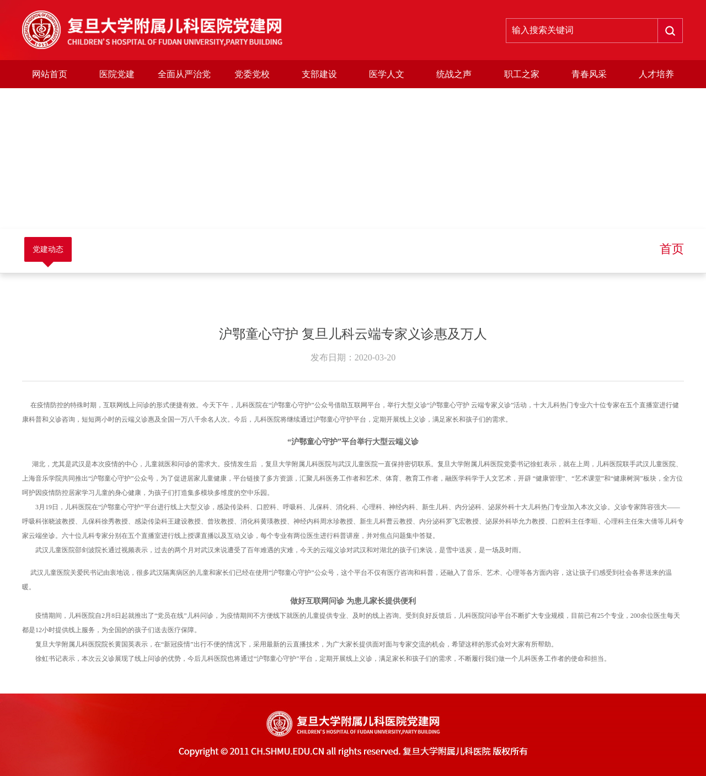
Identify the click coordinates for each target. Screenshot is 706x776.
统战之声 (454, 74)
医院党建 (117, 74)
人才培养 (656, 74)
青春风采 (589, 74)
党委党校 (252, 74)
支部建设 (319, 74)
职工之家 (521, 74)
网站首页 (49, 74)
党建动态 (48, 249)
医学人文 (386, 74)
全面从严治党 (184, 74)
